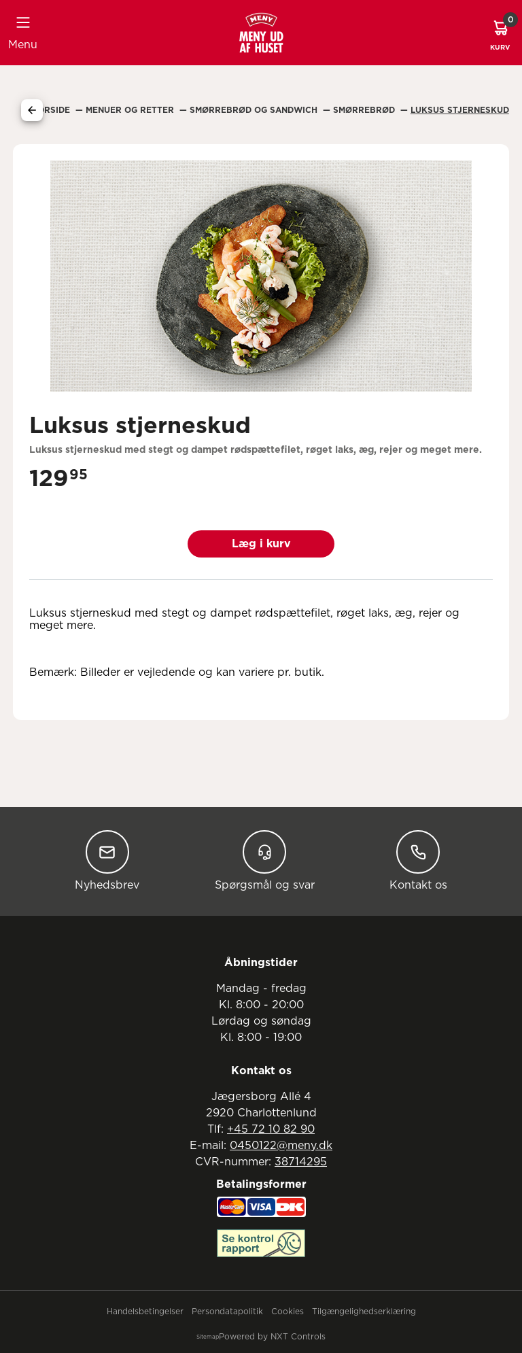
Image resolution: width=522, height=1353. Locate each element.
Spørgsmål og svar (265, 860)
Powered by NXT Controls (272, 1337)
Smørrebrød (365, 110)
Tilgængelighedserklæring (364, 1311)
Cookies (287, 1311)
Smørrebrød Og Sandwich (255, 110)
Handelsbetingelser (145, 1311)
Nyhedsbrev (107, 860)
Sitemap (207, 1337)
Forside (52, 110)
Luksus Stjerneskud (460, 110)
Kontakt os (418, 860)
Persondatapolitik (227, 1311)
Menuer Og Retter (131, 110)
